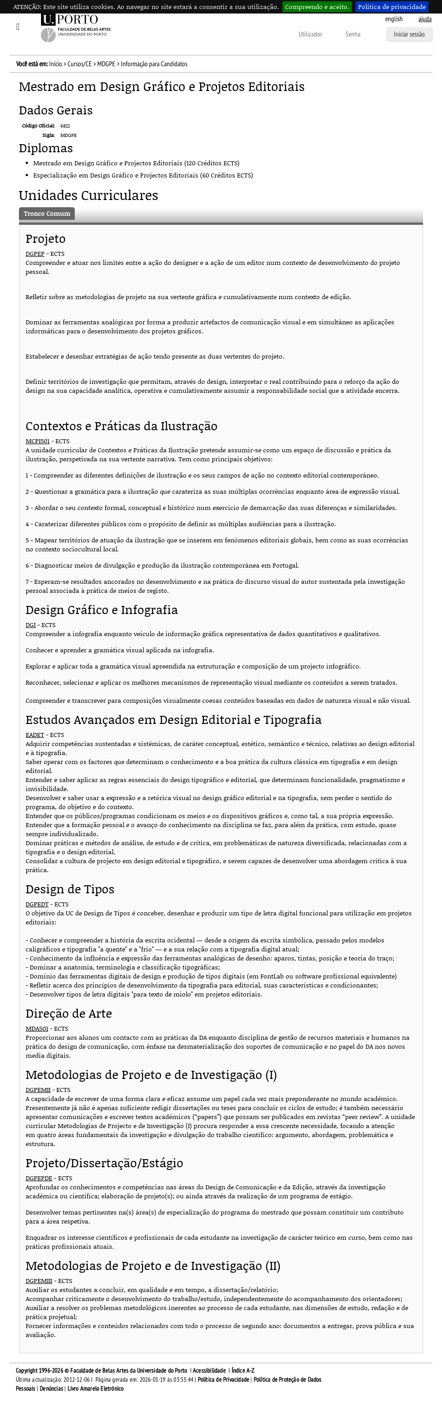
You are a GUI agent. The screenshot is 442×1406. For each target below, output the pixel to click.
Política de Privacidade (224, 1379)
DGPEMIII (39, 1280)
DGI (31, 624)
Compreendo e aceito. (317, 6)
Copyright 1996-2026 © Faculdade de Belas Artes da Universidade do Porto (101, 1370)
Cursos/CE (80, 64)
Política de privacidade (392, 6)
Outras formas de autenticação (258, 35)
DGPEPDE (39, 1178)
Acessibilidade (209, 1370)
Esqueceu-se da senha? (195, 35)
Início (55, 64)
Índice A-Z (243, 1370)
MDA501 (37, 1028)
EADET (35, 734)
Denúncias (51, 1388)
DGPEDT (37, 904)
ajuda (425, 19)
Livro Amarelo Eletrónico (96, 1388)
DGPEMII (38, 1089)
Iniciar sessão (409, 34)
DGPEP (35, 253)
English (394, 19)
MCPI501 (38, 441)
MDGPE (106, 64)
